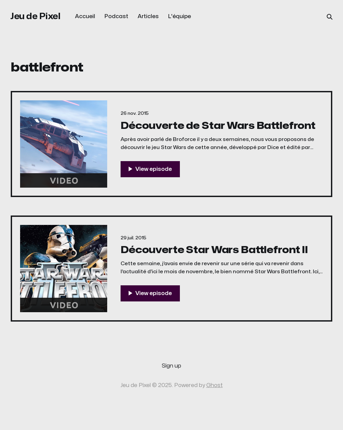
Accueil (85, 16)
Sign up (171, 366)
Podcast (116, 16)
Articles (148, 16)
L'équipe (179, 16)
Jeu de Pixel (35, 16)
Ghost (214, 385)
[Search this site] (330, 17)
